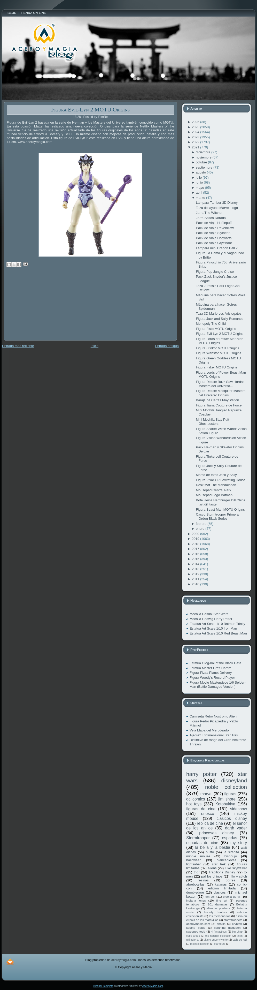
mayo (200, 188)
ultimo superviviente (216, 939)
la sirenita (231, 852)
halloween (193, 860)
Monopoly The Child (210, 324)
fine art (221, 900)
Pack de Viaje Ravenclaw (214, 228)
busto (210, 852)
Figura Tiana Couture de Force (219, 405)
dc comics (195, 799)
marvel (206, 794)
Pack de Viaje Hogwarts (213, 238)
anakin (221, 923)
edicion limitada (222, 888)
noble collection (226, 787)
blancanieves (226, 860)
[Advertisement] (42, 307)
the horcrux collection (218, 935)
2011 (196, 579)
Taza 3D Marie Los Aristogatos (218, 313)
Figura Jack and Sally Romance (219, 319)
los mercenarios (219, 916)
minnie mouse (198, 856)
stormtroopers (233, 919)
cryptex (237, 923)
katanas (221, 884)
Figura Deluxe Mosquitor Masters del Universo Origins (220, 393)
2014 (196, 564)
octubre (202, 162)
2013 (196, 569)
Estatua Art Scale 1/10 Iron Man (213, 628)
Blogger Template (103, 986)
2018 (196, 544)
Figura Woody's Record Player (212, 677)
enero (200, 529)
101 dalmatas (218, 904)
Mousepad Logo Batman (214, 495)
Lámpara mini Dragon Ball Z (217, 248)
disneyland (234, 780)
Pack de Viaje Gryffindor (214, 243)
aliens (212, 868)
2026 (196, 122)
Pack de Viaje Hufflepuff (213, 223)
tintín (240, 935)
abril (199, 192)
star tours (219, 943)
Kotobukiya (225, 804)
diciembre (203, 152)
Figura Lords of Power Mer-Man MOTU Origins (219, 341)
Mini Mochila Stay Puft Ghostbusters (212, 422)
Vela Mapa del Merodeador (210, 730)
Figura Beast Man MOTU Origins (220, 509)
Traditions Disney (222, 872)
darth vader (236, 828)
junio (200, 182)
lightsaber (193, 864)
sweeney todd (195, 931)
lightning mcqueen (227, 927)
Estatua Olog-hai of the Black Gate (215, 663)
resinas (203, 880)
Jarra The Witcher (209, 213)
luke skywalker (236, 868)
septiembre (204, 167)
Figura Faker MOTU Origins (216, 367)
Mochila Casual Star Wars (209, 614)
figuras (230, 794)
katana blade (195, 927)
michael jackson (199, 943)
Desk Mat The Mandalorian (216, 485)
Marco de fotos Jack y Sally (216, 475)
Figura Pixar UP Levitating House (220, 480)
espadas (229, 838)
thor (196, 872)
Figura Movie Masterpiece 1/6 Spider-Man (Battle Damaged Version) (218, 685)
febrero (201, 524)
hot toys (193, 804)
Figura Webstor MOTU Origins (218, 353)
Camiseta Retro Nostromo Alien (213, 716)
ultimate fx (192, 939)
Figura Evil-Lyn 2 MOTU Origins (90, 109)
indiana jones (196, 900)
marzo (201, 198)
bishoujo (230, 856)
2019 (196, 539)
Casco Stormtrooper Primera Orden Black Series (217, 516)
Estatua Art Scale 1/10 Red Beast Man (218, 633)
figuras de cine (200, 809)
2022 (196, 142)
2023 (196, 137)
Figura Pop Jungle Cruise (215, 272)
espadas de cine (202, 843)
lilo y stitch (239, 876)
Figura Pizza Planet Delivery (211, 673)
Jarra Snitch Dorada (211, 218)
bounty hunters (215, 912)
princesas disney (216, 833)
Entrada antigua (167, 346)
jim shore (227, 799)
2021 (196, 147)
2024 (196, 132)
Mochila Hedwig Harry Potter (211, 619)
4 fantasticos (219, 931)
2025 (196, 127)
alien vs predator (218, 908)
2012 (196, 574)
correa (230, 880)
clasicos (219, 892)
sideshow (238, 809)
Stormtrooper (198, 838)
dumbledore (195, 892)
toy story (238, 843)
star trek (219, 864)
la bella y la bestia (212, 847)
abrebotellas (195, 884)
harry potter (201, 774)
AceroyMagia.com (152, 986)
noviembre (204, 157)
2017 (196, 549)
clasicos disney (231, 818)
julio (199, 177)
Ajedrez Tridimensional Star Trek (214, 735)
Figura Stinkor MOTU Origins (217, 348)
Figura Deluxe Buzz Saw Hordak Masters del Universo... (220, 384)
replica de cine (210, 823)
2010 (196, 584)
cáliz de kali (240, 939)
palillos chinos (211, 876)
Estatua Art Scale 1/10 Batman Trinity (217, 624)
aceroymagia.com (198, 923)
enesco (207, 813)
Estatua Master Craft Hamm (210, 668)
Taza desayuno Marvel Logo (217, 208)
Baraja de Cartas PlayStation (217, 400)
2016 (196, 554)
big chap (237, 931)
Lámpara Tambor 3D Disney (217, 203)
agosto (201, 172)
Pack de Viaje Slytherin (213, 233)
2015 (196, 559)
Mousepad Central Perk (213, 490)
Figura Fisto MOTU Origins (216, 329)
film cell (210, 896)
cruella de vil (231, 896)
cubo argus (193, 935)
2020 (196, 534)
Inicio (94, 346)
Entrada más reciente (18, 346)
